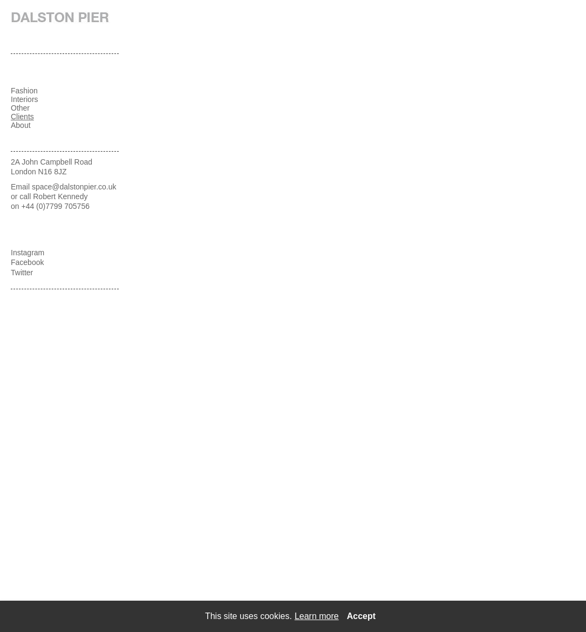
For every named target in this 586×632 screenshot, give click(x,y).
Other (20, 108)
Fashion (24, 90)
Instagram (27, 252)
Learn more (317, 616)
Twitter (22, 272)
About (21, 125)
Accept (361, 616)
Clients (22, 116)
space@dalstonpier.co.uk (74, 186)
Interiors (24, 99)
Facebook (27, 262)
